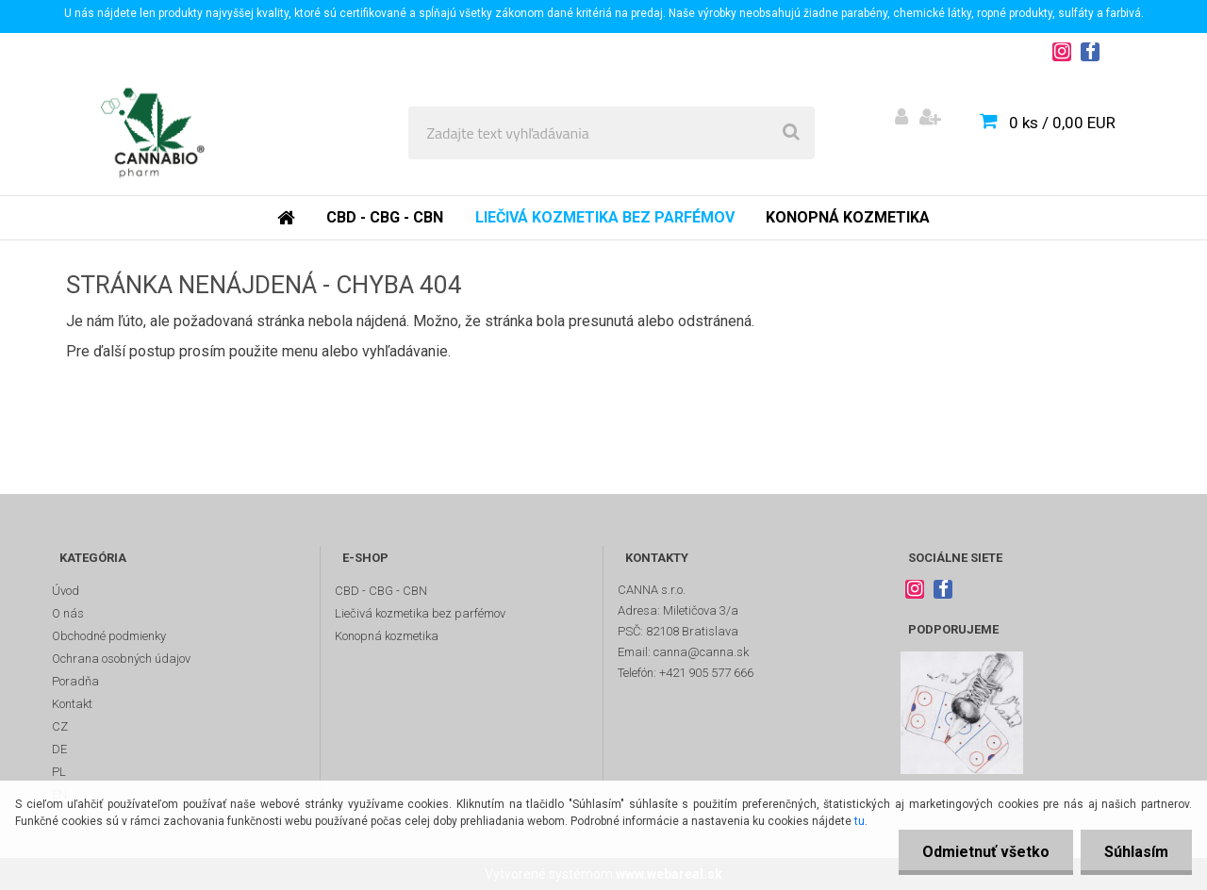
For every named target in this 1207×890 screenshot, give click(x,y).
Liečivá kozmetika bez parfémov (605, 217)
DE (59, 749)
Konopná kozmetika (848, 217)
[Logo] (152, 133)
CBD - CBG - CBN (384, 217)
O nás (68, 613)
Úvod (65, 591)
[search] (791, 133)
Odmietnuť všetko (986, 852)
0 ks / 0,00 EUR (1062, 122)
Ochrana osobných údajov (121, 658)
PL (59, 772)
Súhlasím (1136, 852)
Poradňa (75, 681)
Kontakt (72, 704)
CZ (60, 726)
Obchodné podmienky (109, 636)
